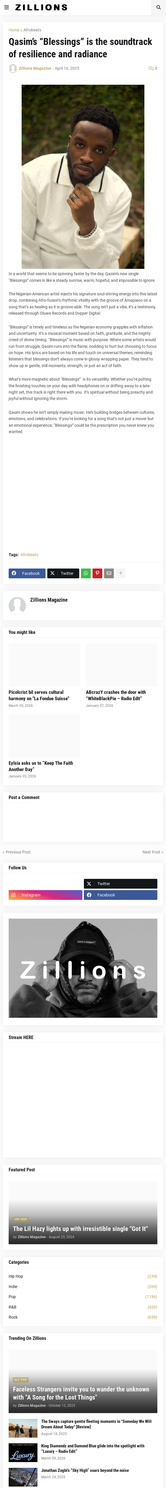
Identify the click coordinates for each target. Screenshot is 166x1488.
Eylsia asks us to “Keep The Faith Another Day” (41, 766)
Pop (83, 1297)
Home (14, 30)
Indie (83, 1287)
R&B (83, 1307)
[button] (6, 7)
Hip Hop (83, 1276)
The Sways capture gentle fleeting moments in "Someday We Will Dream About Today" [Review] (96, 1424)
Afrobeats (32, 30)
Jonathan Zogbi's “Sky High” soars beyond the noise (85, 1470)
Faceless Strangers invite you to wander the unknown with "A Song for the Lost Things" (81, 1393)
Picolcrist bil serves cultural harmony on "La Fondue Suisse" (39, 695)
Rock (83, 1317)
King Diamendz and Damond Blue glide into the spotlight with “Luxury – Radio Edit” (92, 1448)
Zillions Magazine (49, 600)
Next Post (151, 852)
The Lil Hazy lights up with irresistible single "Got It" (80, 1228)
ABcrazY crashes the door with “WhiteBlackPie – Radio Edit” (116, 695)
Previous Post (18, 852)
